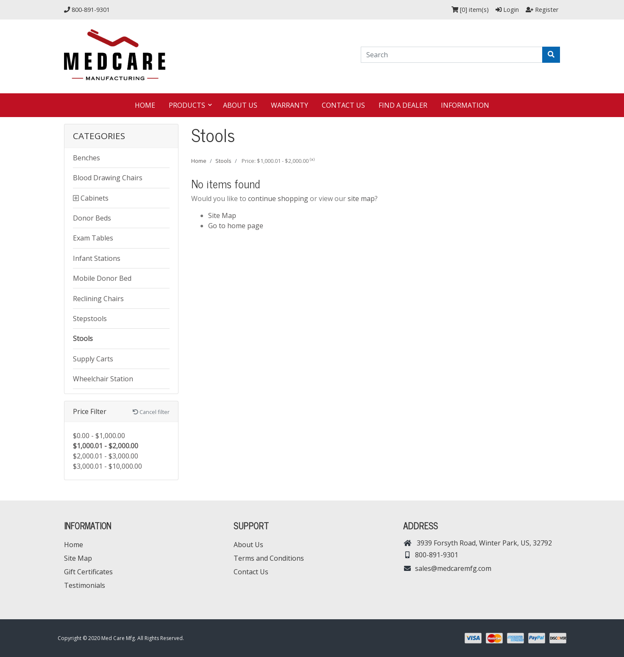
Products (188, 105)
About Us (240, 105)
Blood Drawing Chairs (107, 177)
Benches (86, 157)
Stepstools (90, 318)
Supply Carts (93, 358)
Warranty (289, 105)
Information (465, 105)
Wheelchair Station (103, 378)
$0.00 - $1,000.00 (99, 435)
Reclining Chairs (98, 298)
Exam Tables (93, 238)
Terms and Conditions (269, 558)
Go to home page (235, 225)
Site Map (222, 215)
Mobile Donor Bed (102, 278)
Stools (83, 338)
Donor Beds (92, 218)
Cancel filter (151, 412)
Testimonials (84, 585)
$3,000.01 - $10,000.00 (107, 466)
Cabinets (95, 198)
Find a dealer (403, 105)
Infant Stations (96, 258)
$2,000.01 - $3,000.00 (105, 456)
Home (145, 105)
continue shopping (278, 198)
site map (361, 198)
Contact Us (343, 105)
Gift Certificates (88, 571)
